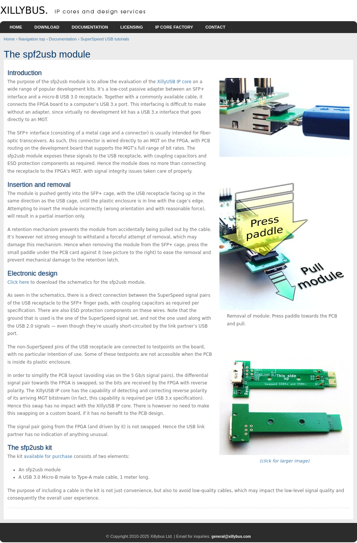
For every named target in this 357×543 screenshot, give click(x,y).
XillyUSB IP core (174, 81)
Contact (215, 27)
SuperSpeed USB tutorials (104, 39)
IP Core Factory (174, 27)
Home (16, 27)
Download (47, 27)
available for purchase (48, 456)
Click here (18, 282)
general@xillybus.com (231, 536)
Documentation (90, 27)
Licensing (131, 27)
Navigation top (32, 39)
